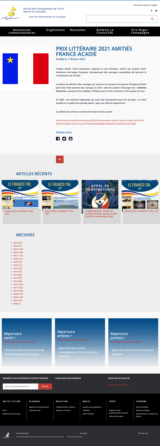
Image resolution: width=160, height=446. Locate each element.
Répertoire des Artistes (11, 414)
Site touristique (142, 407)
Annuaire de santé (116, 416)
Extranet (83, 433)
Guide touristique (143, 410)
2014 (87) (17, 278)
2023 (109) (18, 249)
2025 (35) (17, 242)
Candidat (86, 410)
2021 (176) (18, 255)
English (154, 5)
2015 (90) (17, 274)
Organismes (55, 30)
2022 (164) (18, 252)
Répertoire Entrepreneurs (39, 407)
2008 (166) (18, 297)
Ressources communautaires (22, 31)
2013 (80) (17, 281)
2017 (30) (17, 268)
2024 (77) (17, 246)
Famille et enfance (63, 410)
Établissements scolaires (65, 407)
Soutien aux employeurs (92, 407)
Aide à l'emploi (88, 414)
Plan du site (143, 433)
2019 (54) (17, 262)
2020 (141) (18, 258)
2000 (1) (17, 303)
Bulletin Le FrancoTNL (105, 31)
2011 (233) (18, 287)
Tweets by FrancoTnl (118, 384)
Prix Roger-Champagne (140, 31)
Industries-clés (35, 410)
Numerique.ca (78, 437)
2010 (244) (18, 290)
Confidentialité (22, 433)
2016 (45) (17, 271)
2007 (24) (17, 300)
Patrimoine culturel (141, 5)
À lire (4, 410)
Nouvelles (78, 30)
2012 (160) (18, 284)
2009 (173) (18, 294)
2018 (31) (17, 265)
